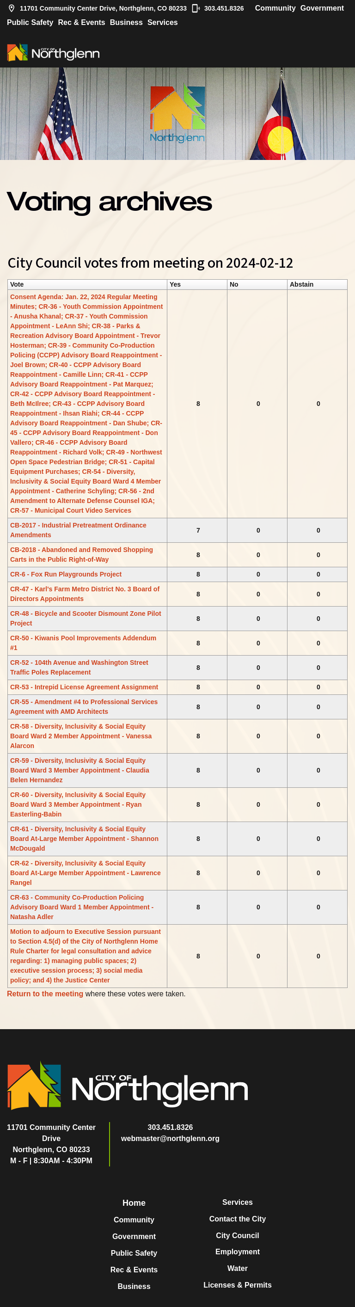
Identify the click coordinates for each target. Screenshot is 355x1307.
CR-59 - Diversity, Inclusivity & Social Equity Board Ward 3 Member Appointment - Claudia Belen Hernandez (79, 770)
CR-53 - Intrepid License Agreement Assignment (84, 687)
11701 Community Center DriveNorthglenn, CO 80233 (51, 1138)
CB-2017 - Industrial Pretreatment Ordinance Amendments (78, 530)
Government (322, 8)
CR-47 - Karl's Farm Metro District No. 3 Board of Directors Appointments (84, 593)
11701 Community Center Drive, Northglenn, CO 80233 (97, 8)
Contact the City (237, 1219)
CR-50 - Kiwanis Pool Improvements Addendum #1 (83, 642)
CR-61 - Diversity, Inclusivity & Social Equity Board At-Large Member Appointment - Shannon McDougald (84, 838)
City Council (237, 1236)
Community (275, 8)
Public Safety (30, 22)
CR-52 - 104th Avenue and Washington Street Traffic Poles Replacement (79, 667)
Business (126, 22)
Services (162, 22)
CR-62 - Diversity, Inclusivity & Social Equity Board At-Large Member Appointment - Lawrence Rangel (85, 872)
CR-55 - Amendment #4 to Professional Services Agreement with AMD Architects (84, 706)
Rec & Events (81, 22)
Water (237, 1268)
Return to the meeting (45, 994)
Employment (237, 1252)
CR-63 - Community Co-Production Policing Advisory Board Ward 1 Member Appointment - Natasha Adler (81, 907)
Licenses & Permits (237, 1285)
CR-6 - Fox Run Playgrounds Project (66, 574)
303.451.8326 (217, 8)
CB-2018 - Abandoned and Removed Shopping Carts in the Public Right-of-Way (81, 554)
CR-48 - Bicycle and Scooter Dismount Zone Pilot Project (85, 618)
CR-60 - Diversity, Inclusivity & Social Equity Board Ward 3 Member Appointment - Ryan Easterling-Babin (78, 804)
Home (134, 1203)
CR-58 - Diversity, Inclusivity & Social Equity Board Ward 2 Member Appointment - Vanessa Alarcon (81, 736)
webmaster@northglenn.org (170, 1138)
